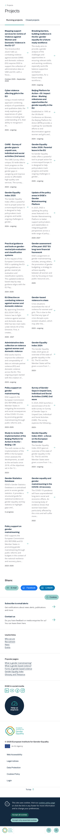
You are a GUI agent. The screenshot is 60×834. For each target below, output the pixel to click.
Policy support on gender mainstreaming (13, 391)
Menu (56, 830)
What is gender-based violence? (18, 666)
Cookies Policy (13, 774)
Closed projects (32, 20)
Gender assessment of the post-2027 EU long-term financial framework (41, 247)
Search (48, 830)
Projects (10, 5)
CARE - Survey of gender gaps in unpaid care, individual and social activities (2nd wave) (15, 150)
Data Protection (14, 768)
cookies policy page (47, 803)
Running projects (14, 20)
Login (9, 781)
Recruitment (10, 641)
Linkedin (7, 691)
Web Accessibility (14, 755)
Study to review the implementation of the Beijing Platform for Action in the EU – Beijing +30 (15, 439)
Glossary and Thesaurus (15, 674)
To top (28, 789)
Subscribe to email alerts (16, 603)
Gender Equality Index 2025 (12, 194)
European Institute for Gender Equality (7, 830)
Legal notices (12, 761)
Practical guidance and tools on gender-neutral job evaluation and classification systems (15, 249)
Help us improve (14, 709)
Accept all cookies (19, 815)
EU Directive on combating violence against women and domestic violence (14, 301)
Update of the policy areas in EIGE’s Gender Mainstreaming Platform (41, 198)
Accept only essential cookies (24, 820)
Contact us (10, 617)
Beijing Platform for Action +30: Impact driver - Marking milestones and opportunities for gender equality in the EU (42, 99)
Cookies (53, 597)
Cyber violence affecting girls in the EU (14, 93)
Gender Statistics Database (13, 479)
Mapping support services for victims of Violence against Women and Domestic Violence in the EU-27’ (15, 38)
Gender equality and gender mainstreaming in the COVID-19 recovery (42, 482)
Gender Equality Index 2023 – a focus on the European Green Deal (41, 437)
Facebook (17, 691)
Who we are (10, 639)
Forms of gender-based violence (18, 668)
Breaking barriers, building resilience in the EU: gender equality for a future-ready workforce (41, 37)
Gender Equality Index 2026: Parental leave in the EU (42, 147)
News (7, 644)
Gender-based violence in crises (40, 298)
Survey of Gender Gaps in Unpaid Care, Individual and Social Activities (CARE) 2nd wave (42, 394)
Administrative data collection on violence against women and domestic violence (15, 346)
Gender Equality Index (14, 671)
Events (7, 647)
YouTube (12, 691)
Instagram (23, 691)
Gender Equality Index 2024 (39, 344)
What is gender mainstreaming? (18, 663)
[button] (12, 587)
